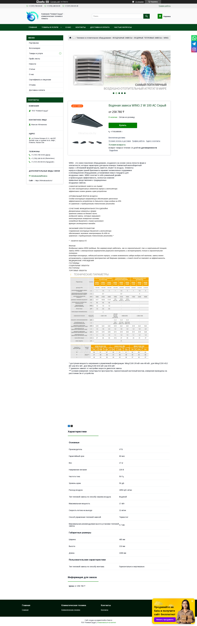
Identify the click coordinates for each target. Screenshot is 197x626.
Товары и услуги (50, 27)
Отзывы (32, 85)
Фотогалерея (34, 48)
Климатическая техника (70, 610)
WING (166, 38)
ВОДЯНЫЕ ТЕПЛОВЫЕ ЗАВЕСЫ (148, 38)
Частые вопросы (123, 27)
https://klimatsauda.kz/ (43, 180)
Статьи (32, 69)
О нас (68, 27)
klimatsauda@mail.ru (39, 176)
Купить (122, 125)
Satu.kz (109, 620)
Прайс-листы (34, 59)
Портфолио (34, 43)
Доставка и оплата (99, 27)
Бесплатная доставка (117, 138)
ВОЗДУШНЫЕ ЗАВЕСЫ (122, 38)
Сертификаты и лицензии (40, 80)
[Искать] (146, 16)
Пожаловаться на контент (106, 622)
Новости (32, 64)
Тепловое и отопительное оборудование (93, 38)
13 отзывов (139, 2)
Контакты (81, 27)
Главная (33, 27)
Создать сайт (55, 2)
